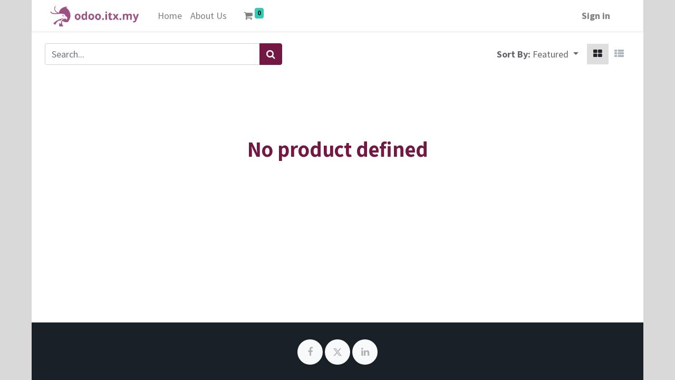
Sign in (596, 16)
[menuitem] (169, 15)
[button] (555, 54)
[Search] (270, 54)
